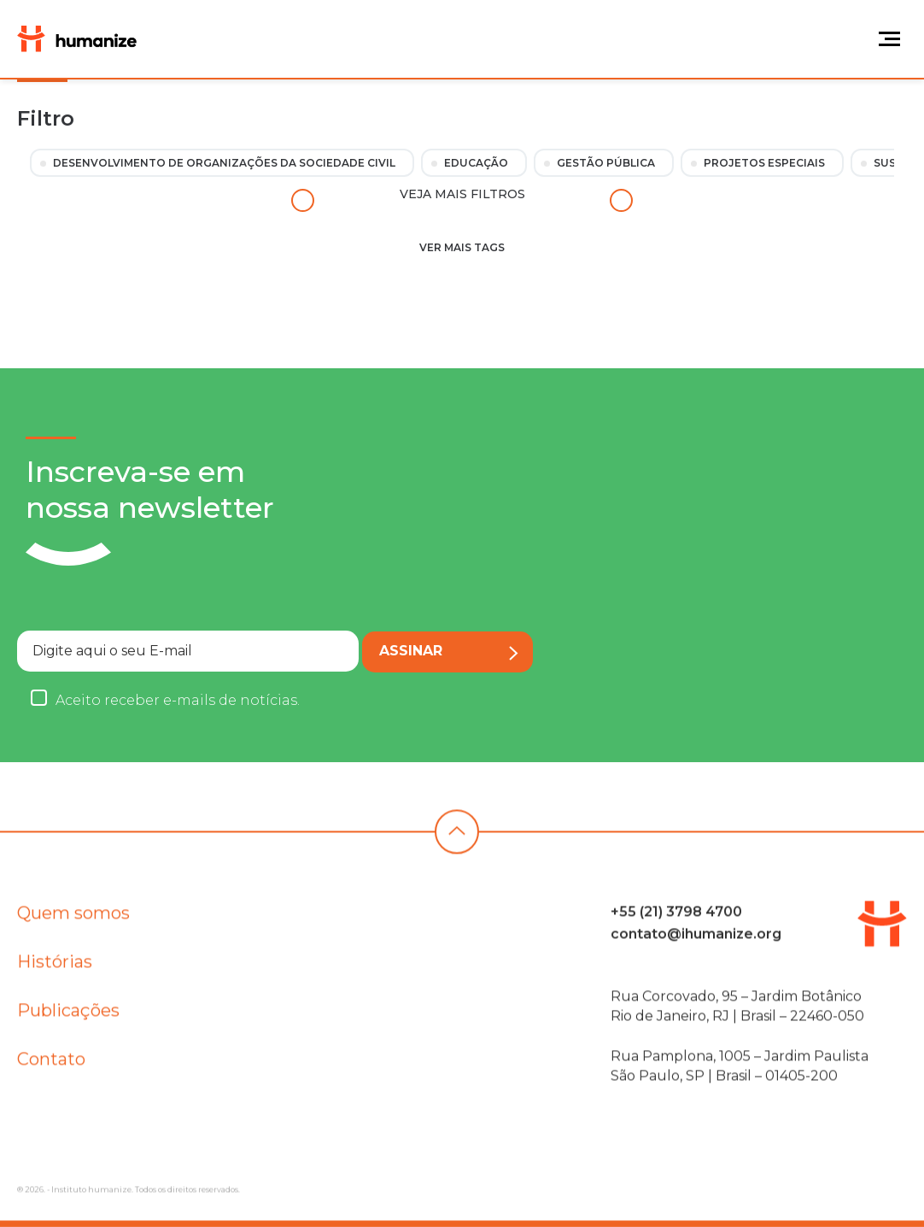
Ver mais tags (462, 247)
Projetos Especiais (764, 162)
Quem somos (73, 918)
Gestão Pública (606, 162)
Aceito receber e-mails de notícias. (178, 700)
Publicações (68, 1016)
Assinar (448, 651)
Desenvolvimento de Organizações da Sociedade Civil (224, 162)
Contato (51, 1064)
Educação (476, 162)
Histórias (54, 967)
